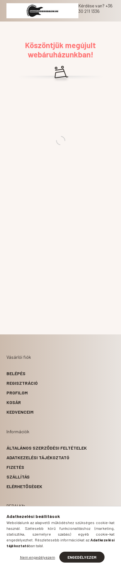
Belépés (15, 373)
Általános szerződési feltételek (46, 448)
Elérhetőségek (24, 486)
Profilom (17, 392)
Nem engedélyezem (37, 557)
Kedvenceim (20, 412)
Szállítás (18, 476)
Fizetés (15, 467)
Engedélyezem (81, 557)
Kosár (13, 402)
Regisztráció (22, 383)
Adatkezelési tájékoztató (37, 457)
